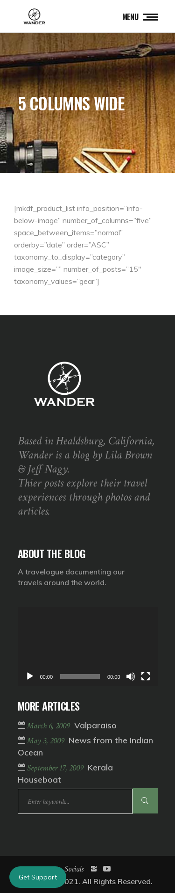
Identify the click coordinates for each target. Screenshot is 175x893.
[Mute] (130, 676)
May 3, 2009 (46, 740)
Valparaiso (95, 725)
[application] (88, 646)
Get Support (38, 877)
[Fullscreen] (145, 676)
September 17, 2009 (56, 767)
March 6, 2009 (49, 725)
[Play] (30, 676)
